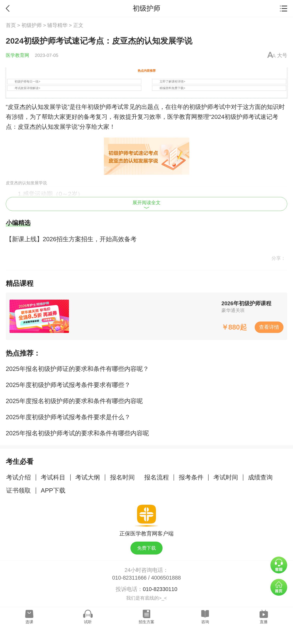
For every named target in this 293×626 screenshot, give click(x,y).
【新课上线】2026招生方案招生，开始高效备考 (71, 239)
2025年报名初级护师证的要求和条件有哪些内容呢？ (77, 368)
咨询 (205, 622)
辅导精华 (57, 25)
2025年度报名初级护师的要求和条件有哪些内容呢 (74, 400)
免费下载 (146, 548)
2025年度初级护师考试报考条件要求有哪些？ (68, 384)
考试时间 (225, 477)
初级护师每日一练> (27, 81)
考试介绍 (18, 477)
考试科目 (53, 477)
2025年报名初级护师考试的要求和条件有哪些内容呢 (77, 433)
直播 (264, 622)
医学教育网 (17, 55)
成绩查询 (260, 477)
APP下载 (53, 490)
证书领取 (18, 490)
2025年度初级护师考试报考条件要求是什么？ (68, 417)
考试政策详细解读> (27, 88)
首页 (11, 25)
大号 (282, 55)
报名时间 (122, 477)
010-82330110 (160, 589)
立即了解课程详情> (172, 81)
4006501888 (166, 578)
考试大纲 (87, 477)
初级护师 (31, 25)
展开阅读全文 (146, 204)
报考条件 (191, 477)
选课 (29, 622)
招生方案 (146, 622)
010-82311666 (129, 578)
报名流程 (156, 477)
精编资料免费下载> (172, 88)
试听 (88, 622)
